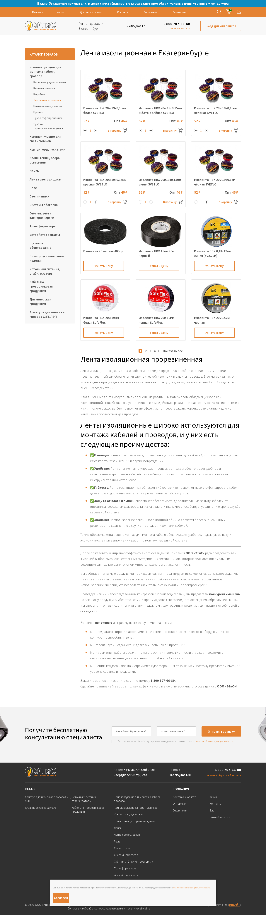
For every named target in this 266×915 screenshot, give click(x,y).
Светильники (39, 196)
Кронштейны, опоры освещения (45, 160)
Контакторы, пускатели (47, 149)
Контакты (122, 12)
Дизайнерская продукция (40, 301)
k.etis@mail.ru (180, 775)
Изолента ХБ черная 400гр (103, 251)
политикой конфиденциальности (214, 741)
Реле (33, 188)
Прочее (38, 112)
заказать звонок (179, 28)
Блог (213, 810)
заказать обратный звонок (223, 775)
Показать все (173, 351)
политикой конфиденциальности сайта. (192, 887)
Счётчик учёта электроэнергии (42, 215)
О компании (150, 12)
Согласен (61, 898)
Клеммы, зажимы (44, 88)
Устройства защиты (45, 235)
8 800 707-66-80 (176, 23)
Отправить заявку (221, 731)
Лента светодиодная (46, 179)
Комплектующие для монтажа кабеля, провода (45, 71)
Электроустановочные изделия (47, 258)
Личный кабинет (220, 817)
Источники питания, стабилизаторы (45, 271)
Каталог (31, 789)
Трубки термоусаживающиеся (48, 126)
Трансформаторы (43, 226)
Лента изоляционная (47, 100)
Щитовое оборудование (40, 245)
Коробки (39, 94)
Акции (60, 12)
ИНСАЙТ (234, 905)
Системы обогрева (44, 205)
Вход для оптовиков (221, 26)
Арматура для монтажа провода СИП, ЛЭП (47, 314)
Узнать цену (103, 266)
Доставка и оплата (91, 12)
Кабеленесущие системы (49, 82)
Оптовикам (179, 12)
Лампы (34, 171)
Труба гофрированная (47, 118)
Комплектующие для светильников (45, 138)
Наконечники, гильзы (47, 106)
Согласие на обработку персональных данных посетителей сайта (108, 908)
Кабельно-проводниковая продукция (41, 286)
